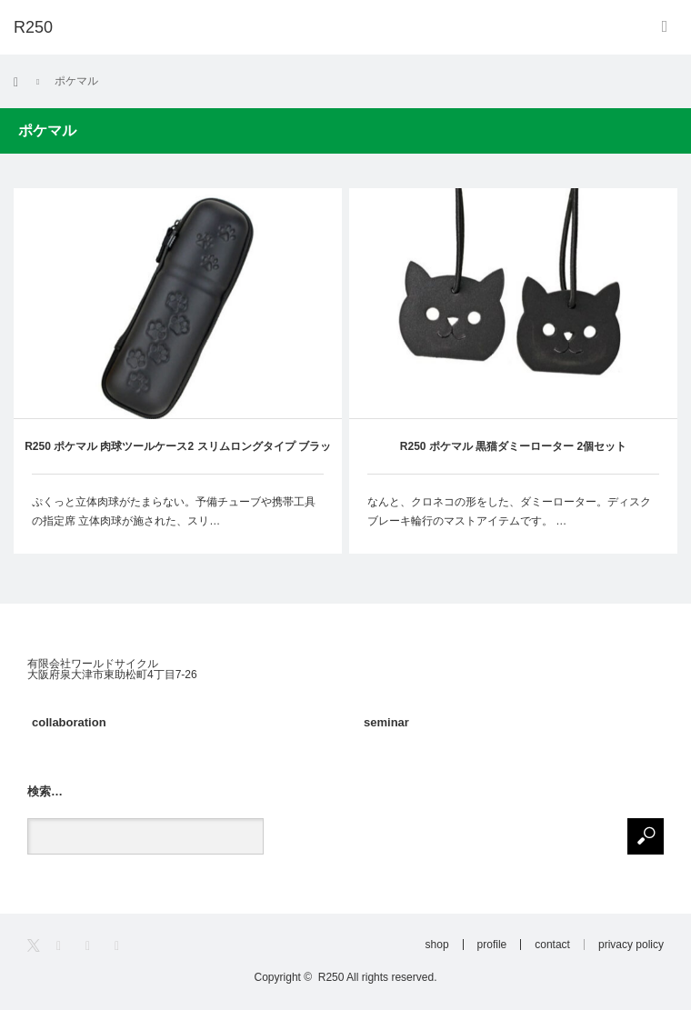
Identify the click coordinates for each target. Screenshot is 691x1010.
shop (437, 944)
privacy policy (631, 944)
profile (492, 944)
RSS (122, 946)
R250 (331, 977)
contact (552, 944)
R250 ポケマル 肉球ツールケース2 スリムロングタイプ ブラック (178, 457)
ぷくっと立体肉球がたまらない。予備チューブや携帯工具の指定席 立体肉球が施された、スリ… (173, 511)
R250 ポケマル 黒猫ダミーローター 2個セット (513, 446)
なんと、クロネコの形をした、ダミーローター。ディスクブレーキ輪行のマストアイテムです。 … (509, 511)
